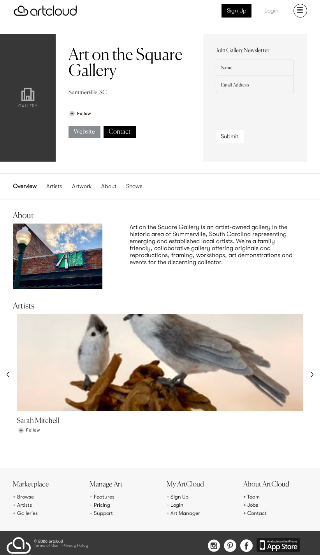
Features (104, 497)
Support (103, 513)
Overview (25, 186)
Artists (54, 186)
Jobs (253, 505)
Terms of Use (46, 545)
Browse (25, 497)
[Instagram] (211, 545)
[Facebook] (246, 545)
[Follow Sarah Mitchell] (29, 431)
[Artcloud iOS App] (279, 545)
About (108, 186)
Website (84, 132)
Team (253, 497)
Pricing (102, 505)
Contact (119, 132)
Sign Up (236, 10)
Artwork (81, 186)
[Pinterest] (228, 545)
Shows (134, 186)
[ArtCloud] (45, 10)
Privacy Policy (75, 545)
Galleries (27, 513)
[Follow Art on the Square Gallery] (80, 113)
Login (271, 10)
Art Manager (185, 513)
